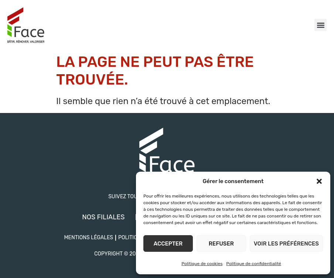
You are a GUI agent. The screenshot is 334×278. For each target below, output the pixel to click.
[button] (319, 181)
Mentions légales (88, 237)
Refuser (221, 243)
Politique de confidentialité (253, 263)
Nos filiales (103, 217)
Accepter (168, 243)
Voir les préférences (286, 243)
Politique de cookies (201, 263)
